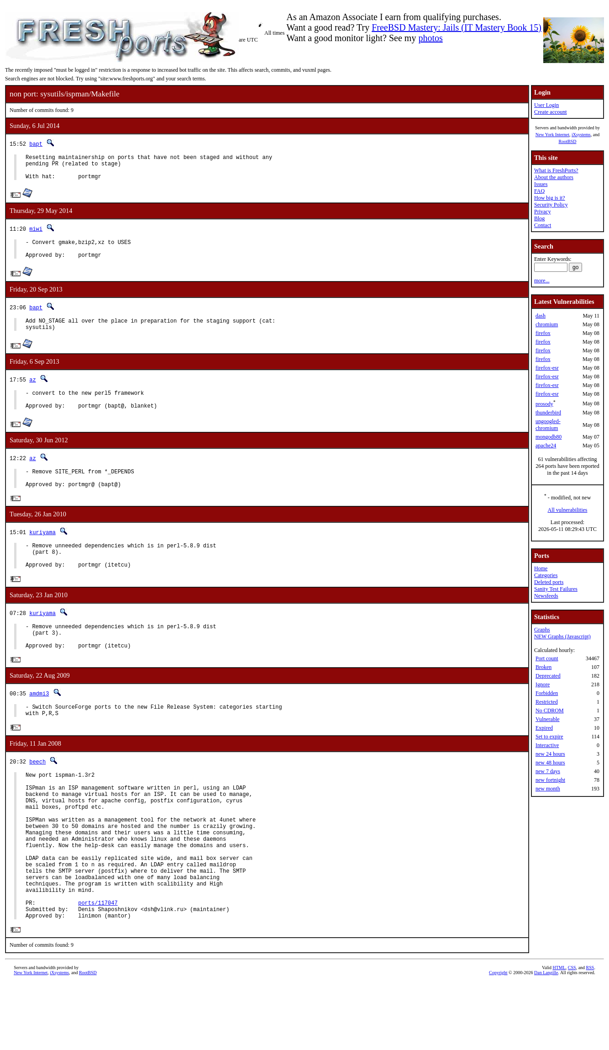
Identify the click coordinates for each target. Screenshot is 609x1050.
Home (540, 568)
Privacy (542, 211)
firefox (543, 333)
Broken (543, 667)
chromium (547, 324)
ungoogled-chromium (548, 424)
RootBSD (568, 141)
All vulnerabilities (568, 510)
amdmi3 (39, 726)
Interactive (547, 745)
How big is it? (549, 198)
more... (542, 280)
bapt (35, 144)
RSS (590, 1034)
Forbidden (547, 693)
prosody (544, 404)
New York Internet (552, 134)
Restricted (547, 702)
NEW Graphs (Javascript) (562, 636)
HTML (558, 1034)
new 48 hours (550, 762)
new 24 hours (550, 754)
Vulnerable (548, 719)
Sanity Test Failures (556, 589)
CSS (572, 1034)
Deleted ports (548, 582)
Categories (545, 575)
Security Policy (551, 205)
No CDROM (550, 710)
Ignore (543, 684)
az (32, 392)
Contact (542, 225)
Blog (539, 218)
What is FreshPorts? (556, 170)
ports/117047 (97, 966)
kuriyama (42, 553)
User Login (546, 105)
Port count (547, 658)
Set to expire (549, 736)
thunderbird (548, 412)
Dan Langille (546, 1039)
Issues (540, 184)
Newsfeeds (546, 596)
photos (430, 38)
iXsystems (581, 134)
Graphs (542, 629)
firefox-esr (547, 368)
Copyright (498, 1039)
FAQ (539, 191)
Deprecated (548, 676)
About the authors (553, 177)
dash (541, 316)
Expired (544, 728)
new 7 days (548, 771)
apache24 (546, 445)
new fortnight (550, 780)
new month (548, 788)
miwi (35, 234)
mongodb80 (549, 437)
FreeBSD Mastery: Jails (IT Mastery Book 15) (456, 27)
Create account (550, 112)
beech (37, 797)
